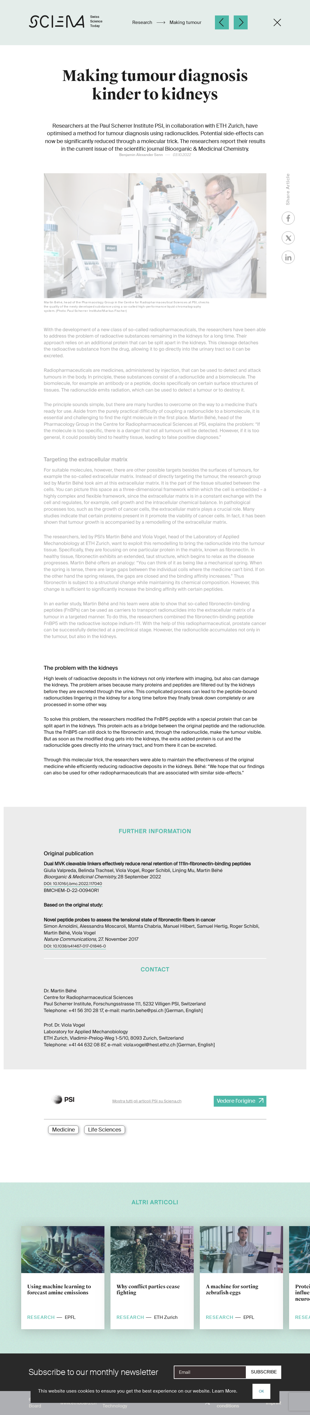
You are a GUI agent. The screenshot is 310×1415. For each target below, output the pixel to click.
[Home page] (72, 22)
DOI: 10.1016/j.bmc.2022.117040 (73, 884)
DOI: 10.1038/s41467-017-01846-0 (75, 946)
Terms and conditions (228, 1403)
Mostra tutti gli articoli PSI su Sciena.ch (147, 1101)
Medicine (63, 1129)
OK (261, 1391)
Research (142, 22)
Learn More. (224, 1391)
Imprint (273, 1403)
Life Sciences (104, 1129)
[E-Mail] (210, 1372)
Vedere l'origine (236, 1101)
